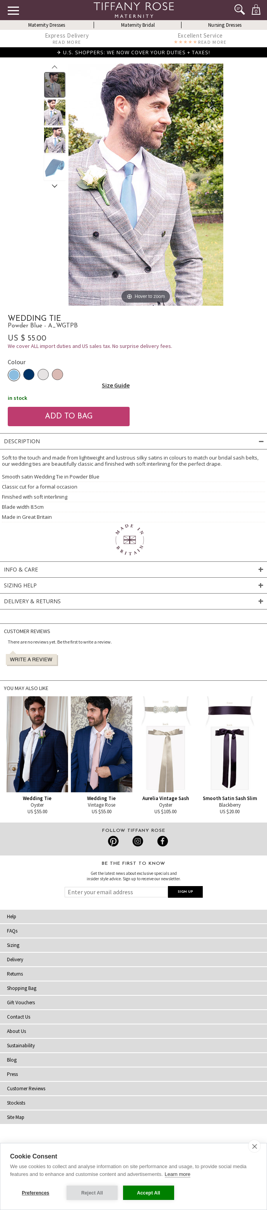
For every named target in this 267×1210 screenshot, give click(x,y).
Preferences (36, 1193)
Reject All (92, 1193)
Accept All (148, 1193)
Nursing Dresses (224, 25)
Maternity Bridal (138, 25)
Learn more (177, 1174)
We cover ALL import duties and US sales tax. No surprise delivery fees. (90, 346)
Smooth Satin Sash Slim (230, 798)
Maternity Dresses (46, 25)
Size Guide (116, 385)
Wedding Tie (37, 798)
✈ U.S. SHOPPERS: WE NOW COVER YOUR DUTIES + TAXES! (133, 52)
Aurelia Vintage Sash (165, 798)
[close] (254, 1146)
